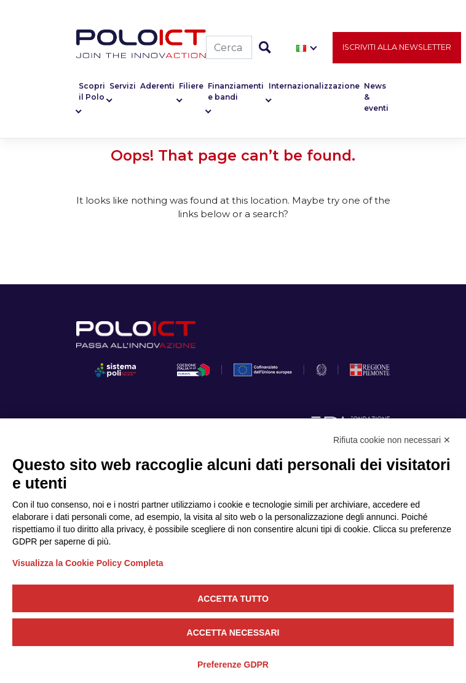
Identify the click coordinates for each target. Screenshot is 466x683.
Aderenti (157, 85)
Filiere (191, 85)
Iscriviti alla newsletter (396, 47)
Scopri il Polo (92, 91)
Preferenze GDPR (233, 664)
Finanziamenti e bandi (236, 91)
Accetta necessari (233, 632)
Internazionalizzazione (314, 85)
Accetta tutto (233, 599)
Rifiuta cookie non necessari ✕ (392, 440)
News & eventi (376, 97)
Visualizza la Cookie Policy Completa (88, 563)
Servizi (122, 85)
